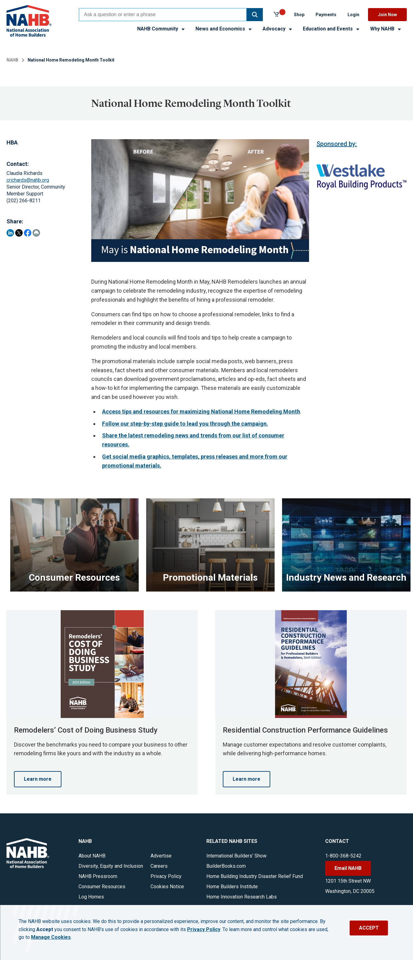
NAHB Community (161, 29)
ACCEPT (369, 928)
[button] (255, 14)
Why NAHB (386, 29)
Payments (326, 14)
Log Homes (91, 897)
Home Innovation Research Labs (241, 897)
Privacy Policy (166, 876)
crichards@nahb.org (28, 180)
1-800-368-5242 (343, 856)
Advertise (161, 856)
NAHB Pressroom (98, 876)
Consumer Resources (102, 886)
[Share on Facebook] (27, 232)
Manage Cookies (51, 937)
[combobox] (163, 14)
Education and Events (331, 29)
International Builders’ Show (236, 856)
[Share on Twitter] (19, 232)
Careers (159, 866)
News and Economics (224, 29)
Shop (299, 14)
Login (353, 14)
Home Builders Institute (232, 886)
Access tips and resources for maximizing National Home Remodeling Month (201, 411)
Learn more (38, 779)
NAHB (12, 59)
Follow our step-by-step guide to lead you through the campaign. (185, 423)
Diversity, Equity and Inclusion (111, 866)
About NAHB (92, 856)
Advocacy (278, 29)
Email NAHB (347, 868)
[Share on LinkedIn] (10, 232)
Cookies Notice (167, 886)
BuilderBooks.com (226, 866)
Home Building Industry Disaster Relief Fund (254, 876)
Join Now (387, 14)
